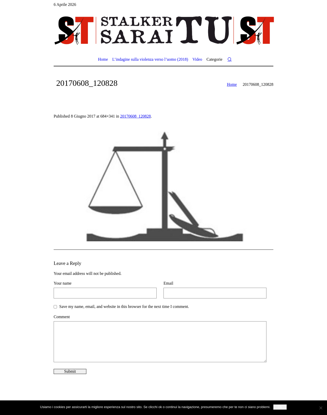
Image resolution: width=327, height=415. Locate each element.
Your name (63, 283)
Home (232, 84)
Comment (62, 317)
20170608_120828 (135, 116)
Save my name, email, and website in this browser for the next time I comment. (124, 306)
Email (168, 283)
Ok (280, 407)
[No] (320, 407)
